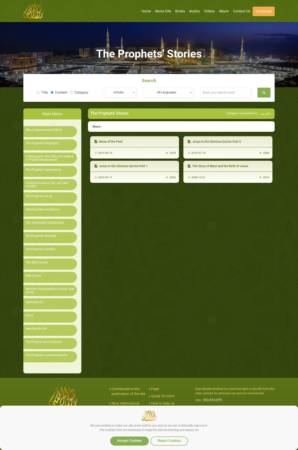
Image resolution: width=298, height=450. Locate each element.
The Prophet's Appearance (43, 169)
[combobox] (120, 93)
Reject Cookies (169, 441)
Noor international (126, 403)
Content (59, 92)
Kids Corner (33, 275)
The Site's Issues (37, 262)
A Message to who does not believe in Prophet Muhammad (49, 158)
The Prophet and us (39, 196)
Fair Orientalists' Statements (45, 222)
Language (264, 11)
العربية (266, 113)
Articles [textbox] (119, 92)
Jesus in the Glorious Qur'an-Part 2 (214, 141)
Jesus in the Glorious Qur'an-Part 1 (121, 166)
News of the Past (109, 141)
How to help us (162, 403)
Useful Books (34, 302)
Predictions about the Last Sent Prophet (47, 184)
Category (79, 92)
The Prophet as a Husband (44, 342)
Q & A (29, 315)
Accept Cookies (129, 441)
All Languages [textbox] (166, 92)
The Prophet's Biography (42, 143)
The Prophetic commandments (47, 355)
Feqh (155, 389)
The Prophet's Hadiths (41, 249)
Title (42, 92)
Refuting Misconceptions (43, 209)
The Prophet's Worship (41, 236)
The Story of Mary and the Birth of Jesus (218, 166)
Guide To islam (163, 396)
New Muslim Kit (36, 328)
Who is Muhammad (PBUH (44, 130)
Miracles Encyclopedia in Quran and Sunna (50, 290)
